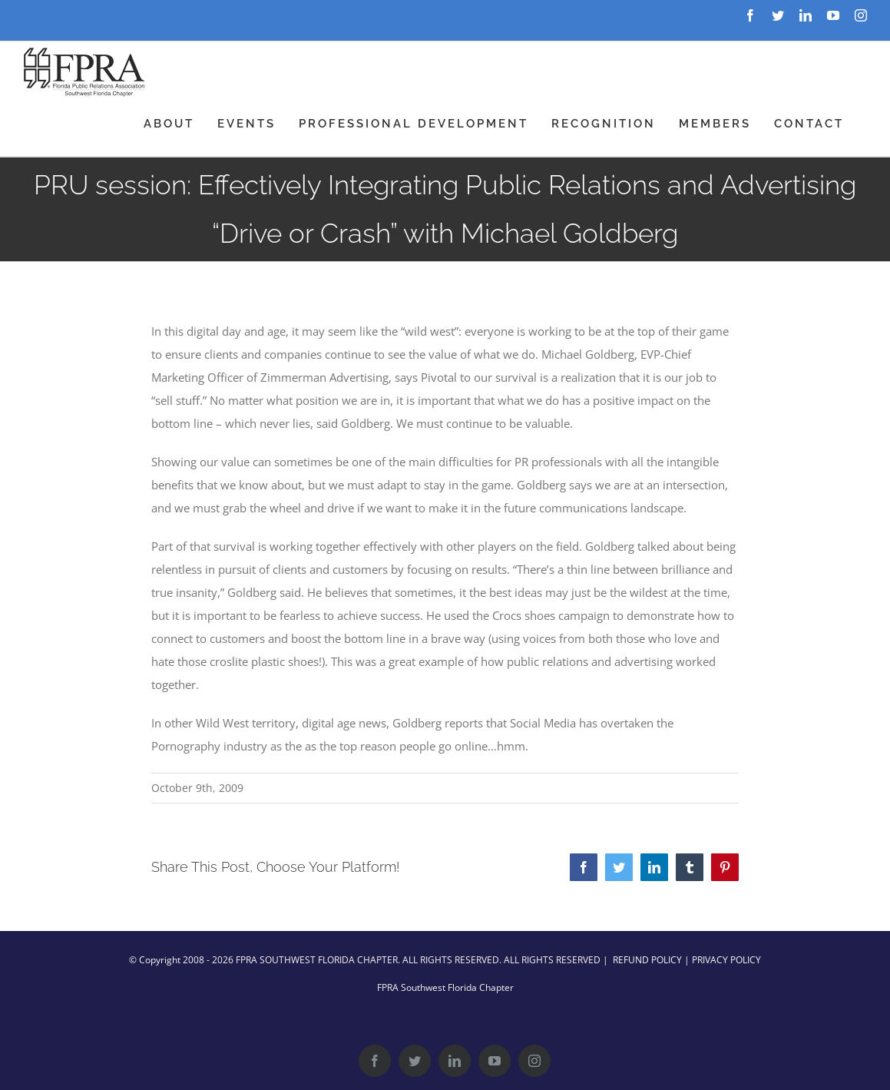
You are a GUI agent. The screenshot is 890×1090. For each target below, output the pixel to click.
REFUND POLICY (647, 959)
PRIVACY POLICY (726, 959)
